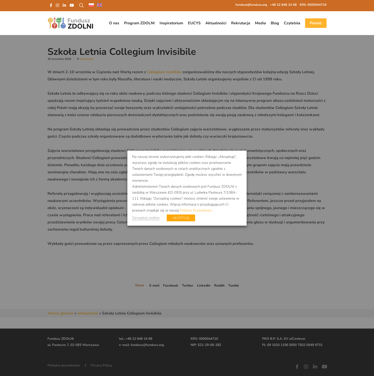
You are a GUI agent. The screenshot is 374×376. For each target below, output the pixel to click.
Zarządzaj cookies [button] (146, 217)
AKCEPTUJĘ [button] (181, 218)
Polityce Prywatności (196, 210)
